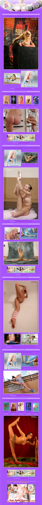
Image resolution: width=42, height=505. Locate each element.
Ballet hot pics (17, 88)
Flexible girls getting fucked (26, 88)
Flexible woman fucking (19, 221)
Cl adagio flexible (19, 395)
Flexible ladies (23, 274)
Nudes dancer (24, 482)
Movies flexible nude (28, 221)
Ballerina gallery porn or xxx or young (17, 481)
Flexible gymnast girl (27, 395)
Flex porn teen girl (24, 478)
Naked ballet (25, 503)
